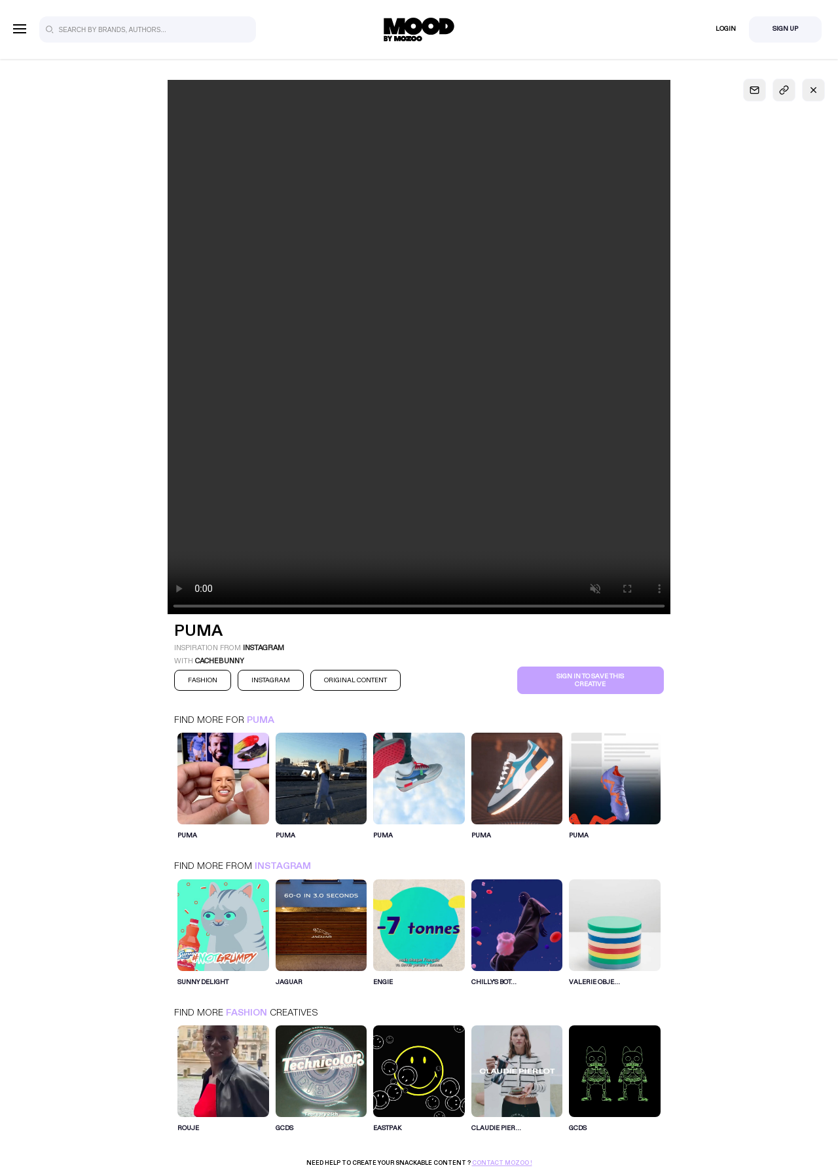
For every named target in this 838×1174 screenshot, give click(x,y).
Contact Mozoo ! (502, 1163)
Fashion (246, 1012)
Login (726, 28)
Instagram (283, 866)
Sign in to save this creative (590, 680)
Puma (260, 720)
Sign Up (785, 28)
